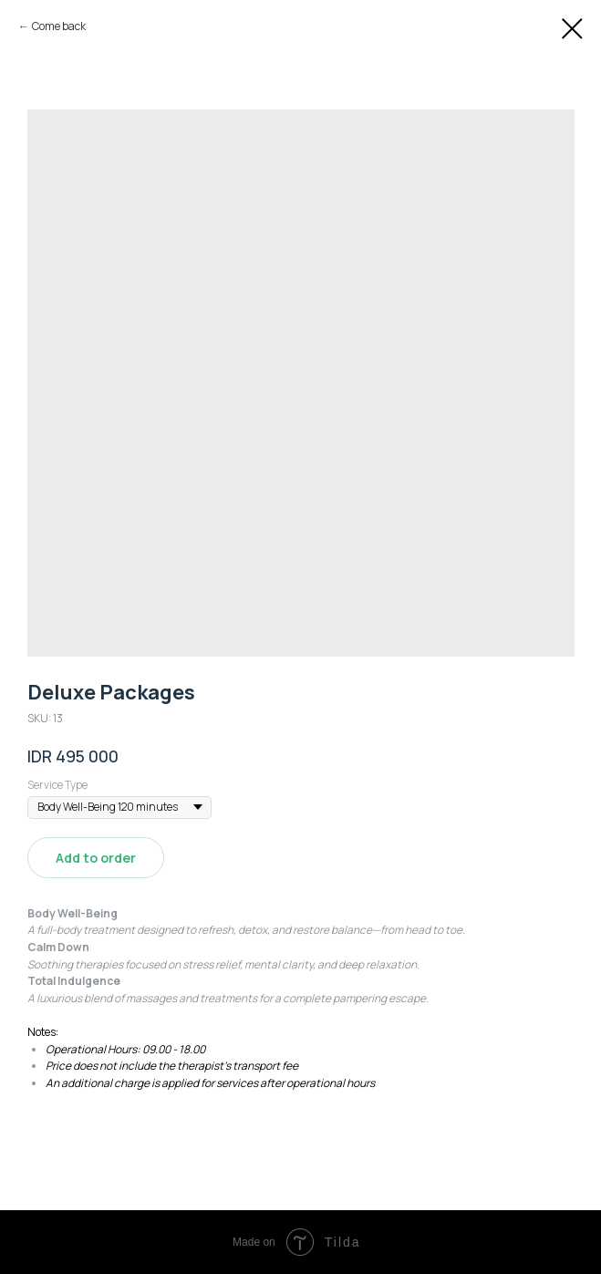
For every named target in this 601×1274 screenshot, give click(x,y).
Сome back (59, 26)
